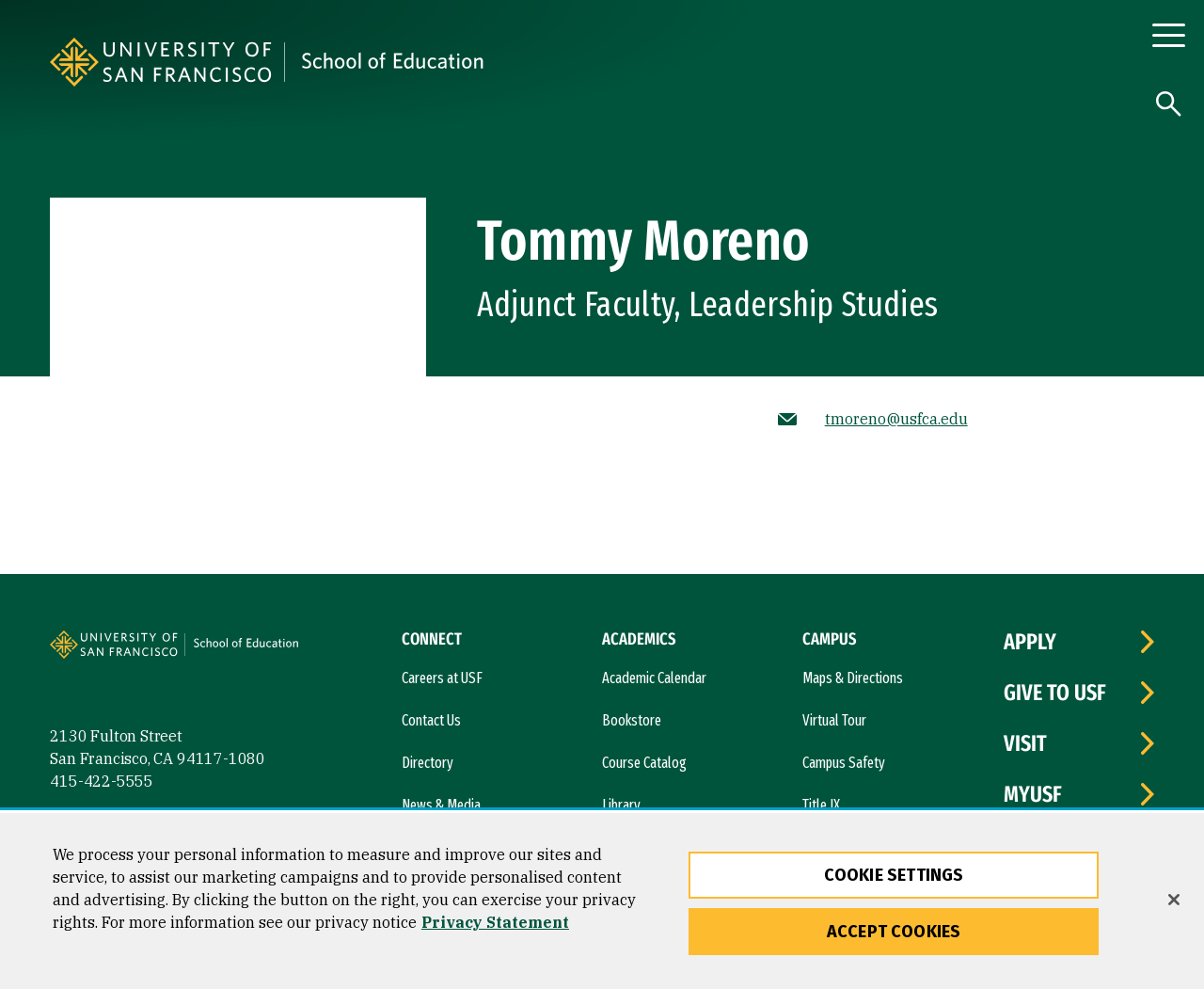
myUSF (1033, 794)
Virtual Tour (834, 720)
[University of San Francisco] (275, 62)
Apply (1030, 641)
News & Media (441, 805)
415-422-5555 (101, 781)
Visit (1025, 743)
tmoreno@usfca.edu (896, 418)
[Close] (1174, 899)
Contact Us (431, 720)
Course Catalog (644, 763)
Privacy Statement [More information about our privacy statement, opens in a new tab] (495, 922)
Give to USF (1055, 692)
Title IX (821, 805)
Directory (427, 763)
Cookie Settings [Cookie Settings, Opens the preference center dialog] (894, 875)
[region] (602, 901)
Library (621, 805)
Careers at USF (442, 678)
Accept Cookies (894, 931)
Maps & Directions (852, 678)
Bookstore (631, 720)
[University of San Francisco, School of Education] (514, 62)
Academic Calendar (654, 678)
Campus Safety (843, 763)
